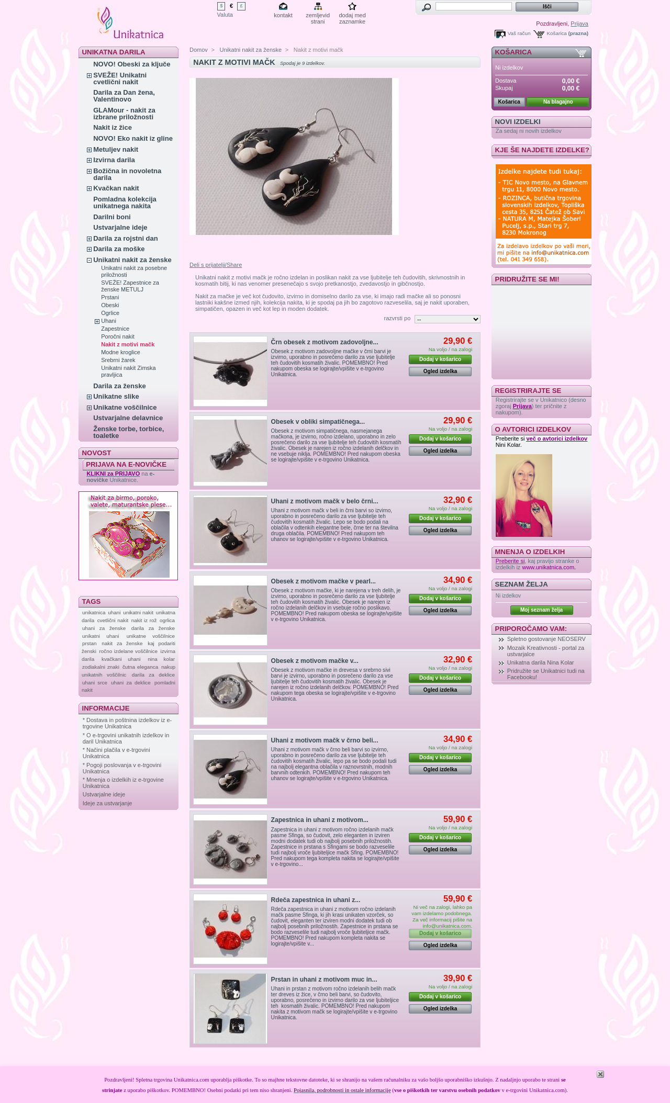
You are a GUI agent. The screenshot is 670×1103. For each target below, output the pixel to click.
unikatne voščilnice (151, 636)
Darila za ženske (119, 386)
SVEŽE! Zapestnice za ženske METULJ (130, 285)
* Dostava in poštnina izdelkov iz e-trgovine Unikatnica (127, 723)
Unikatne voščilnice (125, 407)
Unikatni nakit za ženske (132, 260)
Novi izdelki (518, 122)
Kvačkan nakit (116, 188)
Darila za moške (118, 249)
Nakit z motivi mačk (127, 344)
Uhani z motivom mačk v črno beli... (324, 740)
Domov (198, 50)
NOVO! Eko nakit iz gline (133, 138)
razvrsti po (397, 318)
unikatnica (93, 612)
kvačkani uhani (121, 659)
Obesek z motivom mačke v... (315, 661)
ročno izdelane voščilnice (128, 651)
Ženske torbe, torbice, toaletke (128, 432)
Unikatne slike (116, 396)
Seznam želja (521, 584)
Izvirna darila (114, 160)
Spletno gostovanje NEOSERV (546, 639)
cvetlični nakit (113, 620)
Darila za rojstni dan (125, 238)
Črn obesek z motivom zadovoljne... (324, 342)
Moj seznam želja (541, 610)
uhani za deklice (131, 682)
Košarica (556, 33)
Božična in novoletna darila (127, 174)
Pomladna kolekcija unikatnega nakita (125, 202)
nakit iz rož (144, 620)
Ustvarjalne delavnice (128, 418)
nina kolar (161, 659)
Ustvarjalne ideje (120, 227)
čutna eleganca (140, 667)
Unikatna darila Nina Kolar (540, 662)
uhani (114, 612)
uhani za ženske (104, 628)
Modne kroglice (120, 352)
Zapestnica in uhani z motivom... (319, 820)
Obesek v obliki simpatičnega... (318, 421)
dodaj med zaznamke (352, 16)
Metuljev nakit (115, 149)
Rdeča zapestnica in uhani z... (316, 900)
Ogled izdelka (440, 371)
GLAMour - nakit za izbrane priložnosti (124, 113)
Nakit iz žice (112, 127)
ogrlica (167, 620)
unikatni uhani (100, 636)
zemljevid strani (318, 16)
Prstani (110, 297)
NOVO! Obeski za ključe (131, 64)
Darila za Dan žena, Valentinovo (124, 95)
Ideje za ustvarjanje (107, 803)
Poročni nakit (118, 336)
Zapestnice (115, 328)
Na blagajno (558, 102)
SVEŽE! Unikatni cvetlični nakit (120, 78)
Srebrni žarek (118, 360)
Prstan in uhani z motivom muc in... (324, 979)
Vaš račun (519, 33)
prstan (89, 643)
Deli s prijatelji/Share (215, 265)
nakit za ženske (122, 643)
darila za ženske (153, 628)
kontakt (283, 15)
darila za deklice (153, 675)
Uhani (108, 321)
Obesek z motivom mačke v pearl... (323, 581)
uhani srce (94, 682)
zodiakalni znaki (100, 667)
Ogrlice (110, 313)
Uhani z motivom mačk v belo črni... (324, 501)
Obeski (110, 305)
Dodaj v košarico (440, 359)
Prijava (579, 23)
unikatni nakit (138, 612)
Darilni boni (112, 217)
